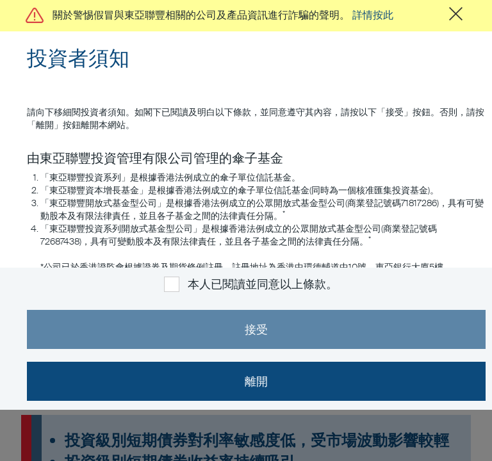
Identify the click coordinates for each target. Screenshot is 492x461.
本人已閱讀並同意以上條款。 (262, 284)
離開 (256, 381)
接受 (256, 329)
